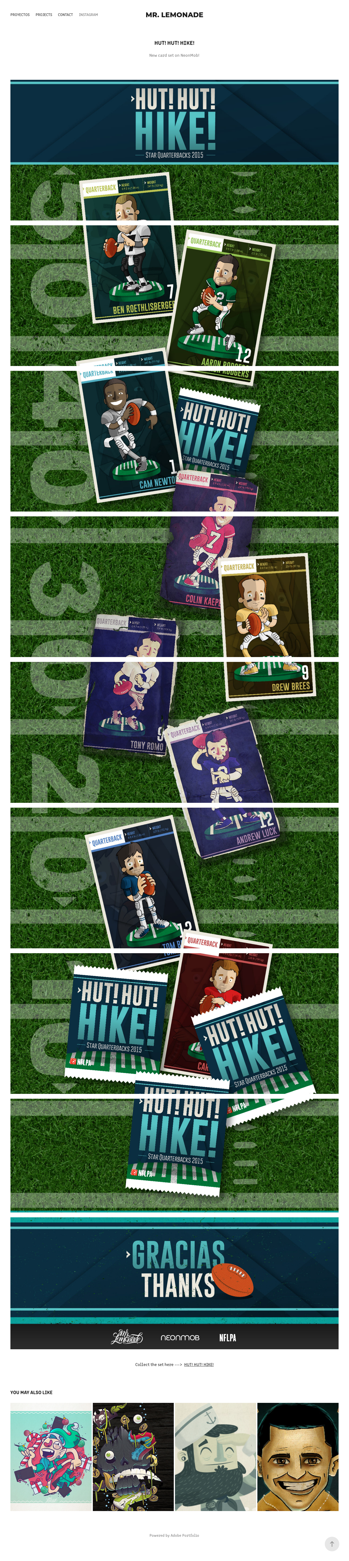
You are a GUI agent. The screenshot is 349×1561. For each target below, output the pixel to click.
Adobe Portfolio (185, 1535)
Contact (65, 14)
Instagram (88, 14)
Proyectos (20, 14)
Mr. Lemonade (174, 14)
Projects (44, 14)
